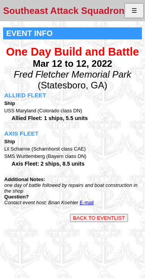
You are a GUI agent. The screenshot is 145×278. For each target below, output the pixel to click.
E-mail (87, 202)
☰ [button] (134, 10)
